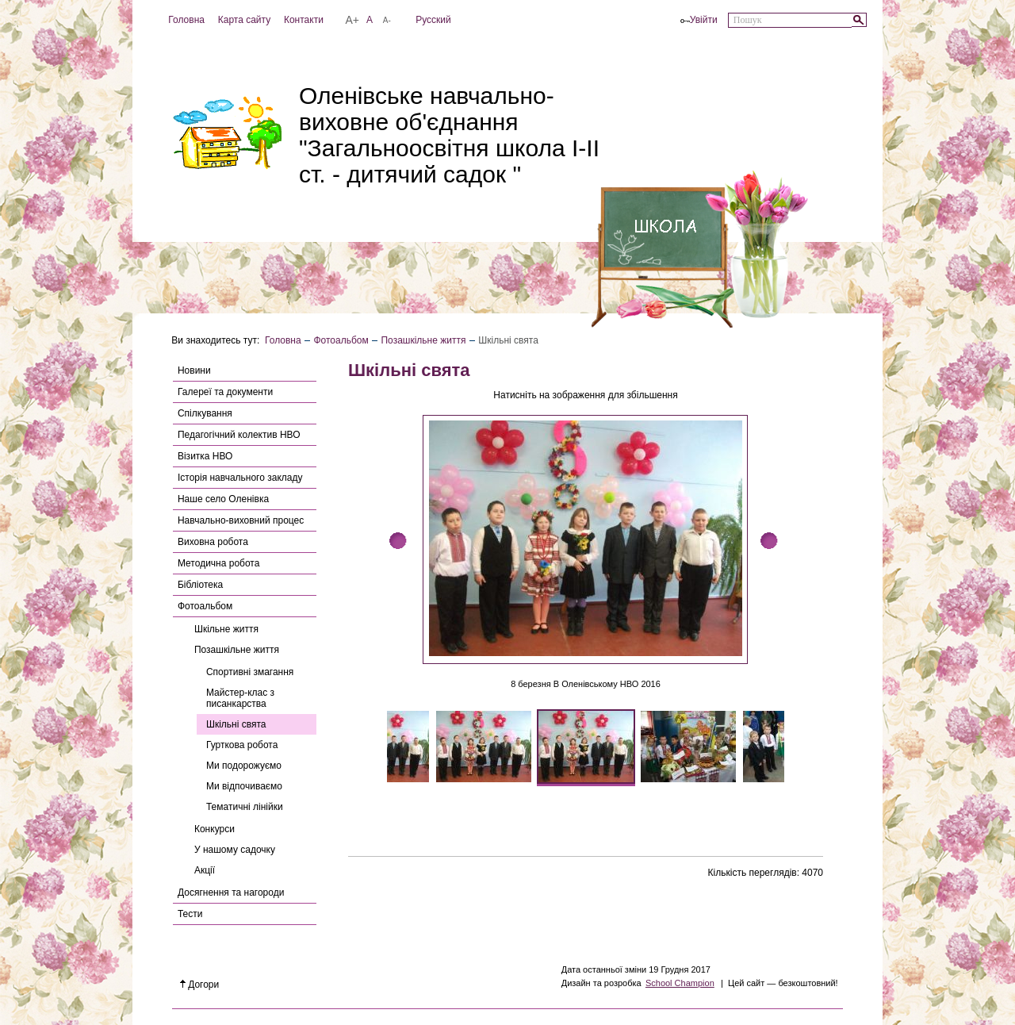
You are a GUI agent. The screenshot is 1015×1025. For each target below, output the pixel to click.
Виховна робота (213, 541)
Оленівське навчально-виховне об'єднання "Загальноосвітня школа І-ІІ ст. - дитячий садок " (449, 135)
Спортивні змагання (249, 672)
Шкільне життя (226, 629)
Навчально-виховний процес (241, 520)
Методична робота (218, 563)
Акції (204, 870)
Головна (186, 19)
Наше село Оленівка (223, 499)
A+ (352, 19)
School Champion (679, 983)
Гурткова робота (242, 745)
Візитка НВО (205, 456)
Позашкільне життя (423, 340)
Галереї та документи (225, 391)
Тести (190, 913)
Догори (200, 984)
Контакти (304, 19)
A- (387, 20)
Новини (194, 370)
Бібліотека (200, 584)
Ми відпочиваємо (244, 786)
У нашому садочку (234, 849)
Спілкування (205, 413)
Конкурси (214, 829)
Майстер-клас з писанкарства (240, 698)
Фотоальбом (340, 340)
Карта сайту (244, 19)
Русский (433, 19)
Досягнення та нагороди (231, 892)
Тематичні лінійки (244, 806)
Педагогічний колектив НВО (239, 434)
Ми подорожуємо (244, 765)
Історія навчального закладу (240, 477)
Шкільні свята (236, 724)
